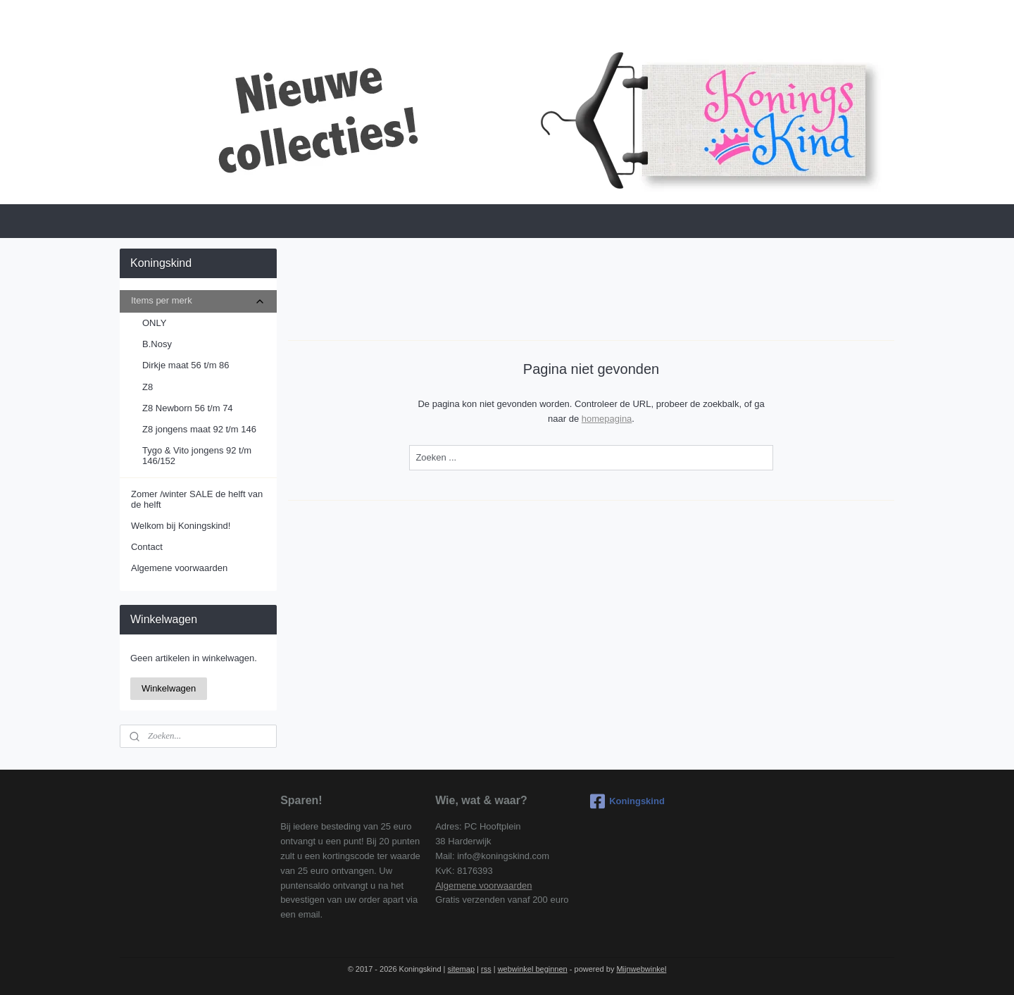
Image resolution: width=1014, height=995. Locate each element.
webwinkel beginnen (533, 969)
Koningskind (627, 801)
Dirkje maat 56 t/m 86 (186, 365)
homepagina (607, 418)
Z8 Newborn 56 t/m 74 (187, 408)
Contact (147, 547)
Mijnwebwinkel (641, 969)
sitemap (461, 969)
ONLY (154, 323)
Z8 (147, 387)
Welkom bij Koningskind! (180, 525)
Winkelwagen (169, 688)
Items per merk (198, 300)
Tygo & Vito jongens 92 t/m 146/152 (196, 455)
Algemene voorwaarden (179, 568)
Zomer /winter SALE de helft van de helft (197, 499)
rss (486, 969)
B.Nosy (157, 344)
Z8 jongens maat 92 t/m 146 (199, 429)
